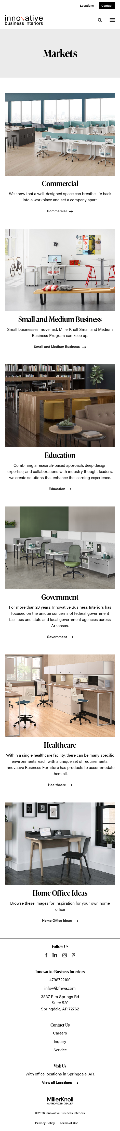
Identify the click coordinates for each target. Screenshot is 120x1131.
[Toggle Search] (100, 20)
